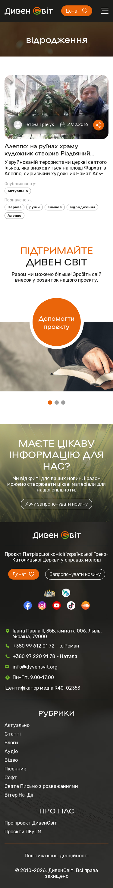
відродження (82, 207)
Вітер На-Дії (19, 795)
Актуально (18, 191)
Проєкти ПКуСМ (23, 831)
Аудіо (11, 751)
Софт (11, 777)
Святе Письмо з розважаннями (41, 786)
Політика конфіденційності (57, 856)
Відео (11, 760)
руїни (34, 207)
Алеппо (14, 215)
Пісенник (15, 769)
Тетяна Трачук (39, 124)
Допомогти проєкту (56, 322)
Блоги (11, 743)
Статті (13, 734)
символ (55, 207)
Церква (14, 207)
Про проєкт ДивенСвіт (31, 823)
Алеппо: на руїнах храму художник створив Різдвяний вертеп (47, 149)
